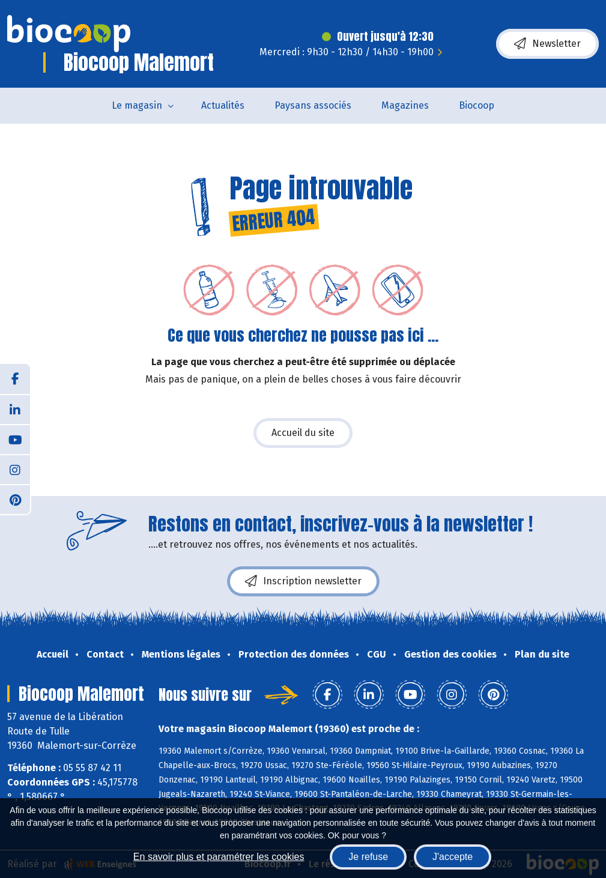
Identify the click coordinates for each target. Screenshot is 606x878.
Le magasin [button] (137, 105)
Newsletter (547, 44)
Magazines (405, 105)
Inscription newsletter (303, 581)
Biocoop (476, 105)
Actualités (222, 105)
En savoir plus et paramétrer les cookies (219, 857)
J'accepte (452, 857)
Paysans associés (312, 105)
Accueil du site (303, 432)
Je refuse (368, 857)
